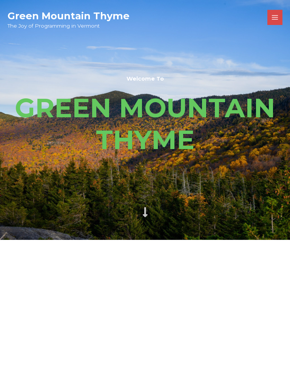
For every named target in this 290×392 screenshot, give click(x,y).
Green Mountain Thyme (69, 16)
